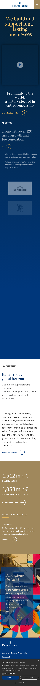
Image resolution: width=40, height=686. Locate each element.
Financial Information (10, 502)
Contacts (14, 653)
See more (5, 540)
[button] (19, 498)
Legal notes (5, 653)
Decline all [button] (29, 677)
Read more (19, 670)
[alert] (20, 672)
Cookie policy (6, 657)
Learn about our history (11, 113)
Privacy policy (23, 653)
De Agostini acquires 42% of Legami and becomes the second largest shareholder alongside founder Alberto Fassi (18, 531)
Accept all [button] (10, 677)
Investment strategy (9, 452)
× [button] (38, 661)
